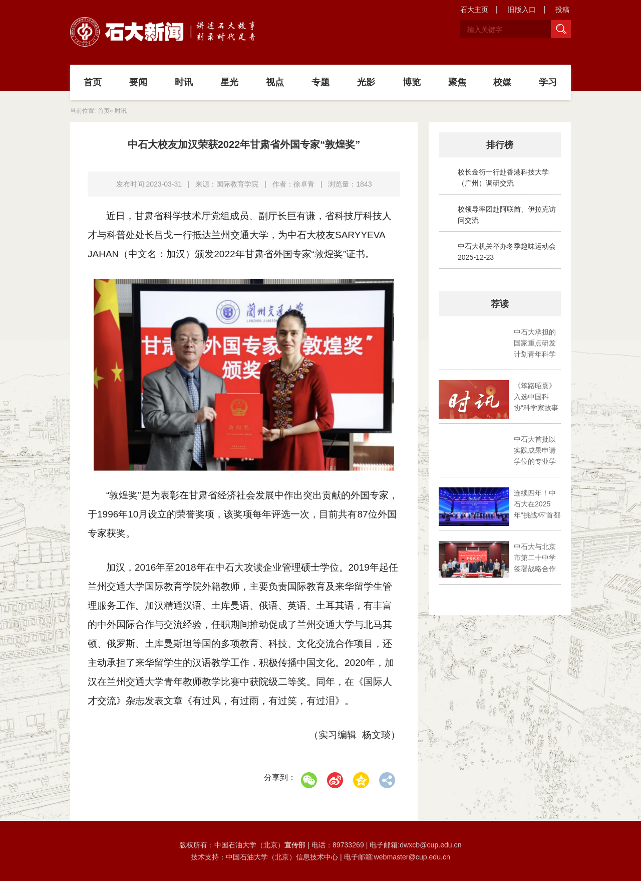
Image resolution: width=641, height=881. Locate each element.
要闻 (138, 82)
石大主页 (474, 10)
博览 (412, 82)
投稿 (562, 10)
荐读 (500, 304)
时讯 (184, 82)
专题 (320, 82)
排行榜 (499, 145)
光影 (366, 82)
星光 (229, 82)
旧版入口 (522, 10)
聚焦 (457, 82)
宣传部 (295, 845)
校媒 (502, 82)
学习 (548, 82)
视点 (275, 82)
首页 (93, 82)
